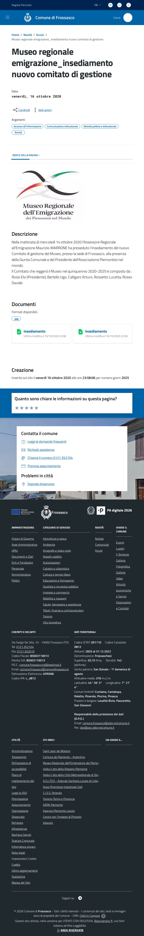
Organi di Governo (23, 538)
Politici (16, 580)
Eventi (120, 542)
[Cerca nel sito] (127, 17)
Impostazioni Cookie (24, 858)
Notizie (99, 538)
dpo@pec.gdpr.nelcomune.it (97, 727)
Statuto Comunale (23, 840)
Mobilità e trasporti (54, 598)
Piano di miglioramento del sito (23, 781)
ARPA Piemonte (53, 805)
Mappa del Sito (21, 882)
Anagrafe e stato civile (57, 550)
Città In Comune (90, 915)
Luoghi (120, 548)
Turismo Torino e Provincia (59, 799)
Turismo (47, 616)
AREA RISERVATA (69, 930)
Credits (16, 864)
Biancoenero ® (103, 921)
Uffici (15, 550)
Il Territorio (122, 554)
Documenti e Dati (22, 556)
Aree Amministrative (24, 544)
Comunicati (102, 544)
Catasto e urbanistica (56, 568)
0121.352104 (25, 647)
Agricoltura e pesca (55, 538)
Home (15, 35)
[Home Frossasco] (47, 17)
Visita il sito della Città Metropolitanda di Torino (72, 775)
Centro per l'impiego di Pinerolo (62, 816)
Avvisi (40, 35)
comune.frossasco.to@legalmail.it (40, 665)
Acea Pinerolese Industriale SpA (62, 787)
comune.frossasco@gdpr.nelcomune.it (106, 723)
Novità (27, 35)
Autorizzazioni (51, 562)
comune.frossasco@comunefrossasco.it (44, 669)
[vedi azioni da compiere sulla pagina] (42, 110)
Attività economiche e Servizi (123, 590)
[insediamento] (19, 331)
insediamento (35, 331)
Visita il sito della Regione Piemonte (65, 769)
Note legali (18, 852)
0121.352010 (25, 651)
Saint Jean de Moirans (56, 751)
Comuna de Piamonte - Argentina (64, 757)
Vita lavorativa (52, 622)
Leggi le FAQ (19, 793)
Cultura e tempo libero (56, 574)
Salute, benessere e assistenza (62, 604)
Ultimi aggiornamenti (25, 870)
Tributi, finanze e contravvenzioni (63, 610)
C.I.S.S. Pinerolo (52, 793)
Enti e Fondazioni (22, 562)
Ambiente (49, 544)
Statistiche (18, 876)
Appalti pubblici (52, 556)
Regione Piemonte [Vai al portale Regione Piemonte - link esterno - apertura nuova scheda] (22, 5)
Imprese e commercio (56, 592)
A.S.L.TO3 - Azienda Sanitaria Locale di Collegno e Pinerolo (79, 781)
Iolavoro (48, 822)
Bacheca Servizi (21, 834)
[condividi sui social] (21, 110)
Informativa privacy (24, 846)
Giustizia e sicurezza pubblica (60, 586)
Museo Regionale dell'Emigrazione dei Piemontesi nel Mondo (80, 763)
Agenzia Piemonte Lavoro (59, 811)
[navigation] (7, 17)
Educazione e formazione (58, 580)
